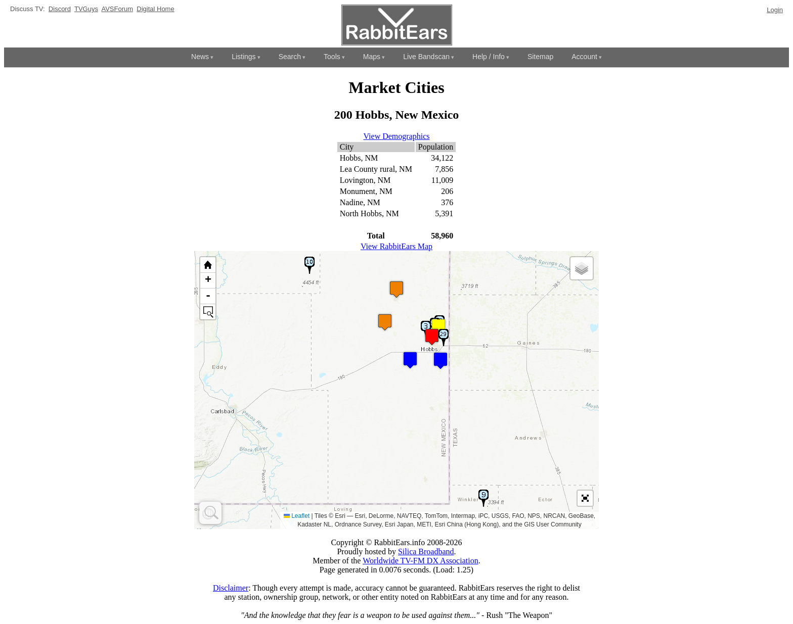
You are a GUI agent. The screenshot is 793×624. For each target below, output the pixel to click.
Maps (371, 57)
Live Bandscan (426, 57)
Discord (60, 9)
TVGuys (86, 9)
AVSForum (117, 9)
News (200, 57)
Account (584, 57)
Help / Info (488, 57)
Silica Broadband (426, 551)
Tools (332, 57)
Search (290, 57)
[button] (410, 360)
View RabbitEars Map (396, 246)
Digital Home (155, 9)
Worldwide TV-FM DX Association (420, 560)
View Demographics (397, 136)
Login (775, 10)
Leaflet (297, 515)
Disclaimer (230, 588)
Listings (243, 57)
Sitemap (540, 57)
